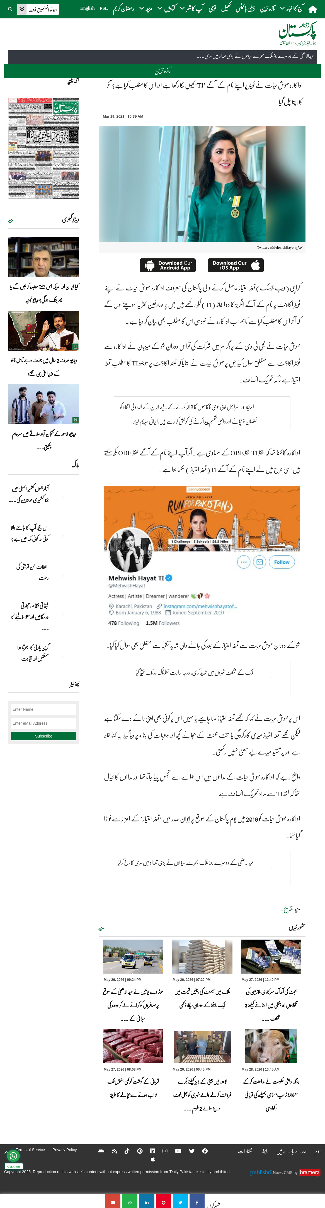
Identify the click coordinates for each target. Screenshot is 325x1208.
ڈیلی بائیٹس (245, 8)
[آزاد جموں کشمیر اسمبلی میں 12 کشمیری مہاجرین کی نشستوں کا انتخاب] (65, 498)
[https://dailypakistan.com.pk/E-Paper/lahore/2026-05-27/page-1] (43, 148)
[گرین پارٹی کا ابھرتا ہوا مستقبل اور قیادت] (65, 657)
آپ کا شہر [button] (191, 8)
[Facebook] (201, 1151)
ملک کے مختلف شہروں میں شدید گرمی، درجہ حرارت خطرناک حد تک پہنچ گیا (194, 672)
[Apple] (149, 1159)
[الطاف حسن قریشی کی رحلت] (65, 576)
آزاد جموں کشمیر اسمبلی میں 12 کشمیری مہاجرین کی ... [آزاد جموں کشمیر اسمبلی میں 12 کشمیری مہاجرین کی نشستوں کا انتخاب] (28, 494)
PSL (104, 8)
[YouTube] (174, 1151)
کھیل (226, 8)
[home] (313, 9)
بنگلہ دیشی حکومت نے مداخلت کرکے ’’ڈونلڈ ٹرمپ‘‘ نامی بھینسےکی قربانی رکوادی (271, 1094)
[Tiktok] (123, 1151)
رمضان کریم (123, 8)
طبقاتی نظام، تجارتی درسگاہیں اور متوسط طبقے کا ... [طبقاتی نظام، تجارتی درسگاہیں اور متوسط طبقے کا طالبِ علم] (29, 617)
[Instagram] (161, 1151)
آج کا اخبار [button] (292, 8)
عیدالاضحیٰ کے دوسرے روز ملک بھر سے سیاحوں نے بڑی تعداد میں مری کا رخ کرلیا (185, 862)
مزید (101, 928)
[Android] (98, 1151)
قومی (212, 8)
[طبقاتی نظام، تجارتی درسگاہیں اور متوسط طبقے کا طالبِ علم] (65, 615)
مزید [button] (145, 8)
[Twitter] (188, 1151)
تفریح (288, 909)
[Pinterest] (136, 1151)
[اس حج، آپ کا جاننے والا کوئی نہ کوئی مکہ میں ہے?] (65, 537)
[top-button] (6, 1152)
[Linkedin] (149, 1151)
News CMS (283, 1172)
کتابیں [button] (166, 8)
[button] (11, 8)
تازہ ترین (267, 8)
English (87, 8)
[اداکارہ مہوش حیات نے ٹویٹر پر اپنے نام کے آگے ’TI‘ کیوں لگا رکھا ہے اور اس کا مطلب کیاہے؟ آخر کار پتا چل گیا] (197, 1201)
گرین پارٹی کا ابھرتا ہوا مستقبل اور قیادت (32, 653)
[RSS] (111, 1151)
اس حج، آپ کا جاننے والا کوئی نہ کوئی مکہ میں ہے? (29, 533)
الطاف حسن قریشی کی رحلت (32, 572)
